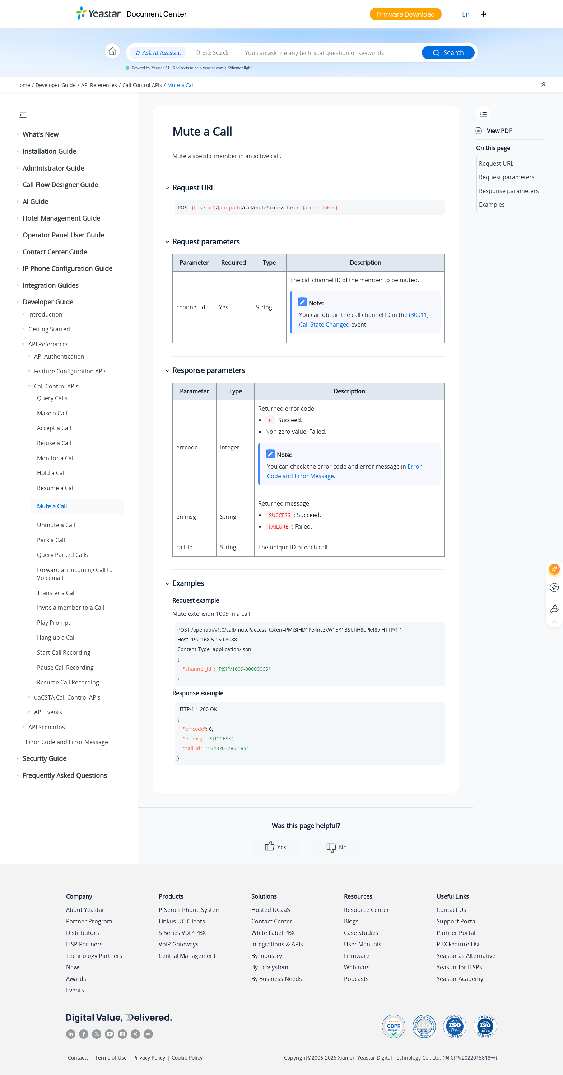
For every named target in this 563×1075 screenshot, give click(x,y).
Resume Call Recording (68, 682)
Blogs (351, 921)
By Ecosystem (269, 967)
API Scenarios (46, 727)
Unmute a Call (56, 525)
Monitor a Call (56, 458)
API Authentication (59, 356)
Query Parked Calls (62, 555)
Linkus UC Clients (182, 921)
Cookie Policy (187, 1057)
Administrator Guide (53, 168)
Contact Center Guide (55, 252)
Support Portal (457, 921)
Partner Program (89, 921)
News (73, 967)
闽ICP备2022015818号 (469, 1057)
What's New (41, 134)
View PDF (499, 131)
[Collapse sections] (544, 84)
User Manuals (362, 944)
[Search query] (331, 53)
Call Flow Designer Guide (60, 184)
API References (99, 85)
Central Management (187, 956)
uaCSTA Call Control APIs (67, 697)
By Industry (266, 956)
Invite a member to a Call (70, 608)
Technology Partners (94, 956)
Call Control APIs (142, 85)
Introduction (45, 314)
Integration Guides (51, 285)
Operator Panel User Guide (63, 235)
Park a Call (51, 540)
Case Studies (361, 933)
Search (448, 52)
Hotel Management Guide (61, 218)
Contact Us (451, 910)
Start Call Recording (63, 652)
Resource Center (366, 910)
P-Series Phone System (190, 910)
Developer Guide (56, 85)
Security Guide (44, 758)
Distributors (82, 933)
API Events (48, 712)
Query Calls (52, 398)
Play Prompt (53, 623)
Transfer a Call (56, 593)
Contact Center (271, 921)
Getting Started (49, 329)
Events (75, 990)
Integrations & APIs (277, 944)
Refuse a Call (54, 443)
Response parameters (509, 191)
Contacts (78, 1057)
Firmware (356, 956)
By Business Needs (276, 979)
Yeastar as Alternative (466, 956)
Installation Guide (49, 151)
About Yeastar (85, 910)
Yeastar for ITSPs (459, 967)
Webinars (357, 967)
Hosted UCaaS (270, 910)
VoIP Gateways (179, 944)
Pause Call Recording (65, 668)
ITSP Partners (84, 944)
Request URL (496, 163)
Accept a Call (54, 428)
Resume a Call (56, 488)
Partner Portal (456, 933)
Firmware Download (406, 14)
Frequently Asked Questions (65, 775)
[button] (18, 135)
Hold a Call (51, 473)
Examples (492, 204)
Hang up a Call (56, 637)
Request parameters (507, 177)
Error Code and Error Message (66, 742)
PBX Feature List (458, 944)
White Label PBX (273, 933)
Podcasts (356, 979)
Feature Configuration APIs (70, 371)
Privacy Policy (149, 1057)
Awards (76, 979)
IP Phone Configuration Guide (67, 268)
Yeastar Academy (460, 979)
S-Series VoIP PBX (182, 933)
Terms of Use (111, 1057)
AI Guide (35, 201)
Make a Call (52, 413)
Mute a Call (181, 85)
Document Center (157, 14)
